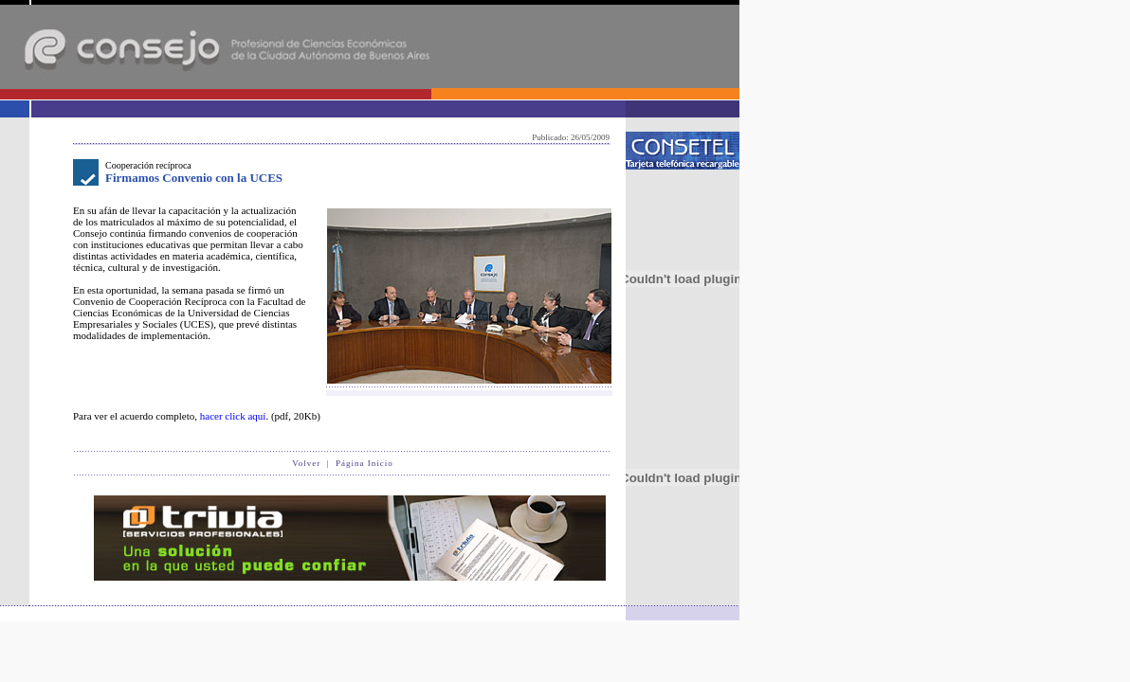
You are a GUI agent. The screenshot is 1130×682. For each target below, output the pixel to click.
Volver (306, 463)
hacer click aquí (233, 416)
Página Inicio (364, 463)
